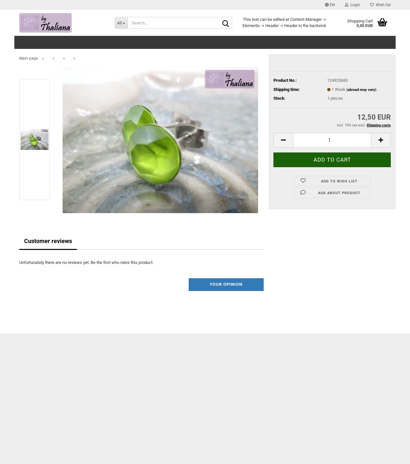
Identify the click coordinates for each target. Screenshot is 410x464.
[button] (330, 5)
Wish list (380, 5)
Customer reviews (48, 241)
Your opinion (226, 284)
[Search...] (121, 23)
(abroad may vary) (361, 90)
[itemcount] (332, 140)
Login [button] (352, 5)
